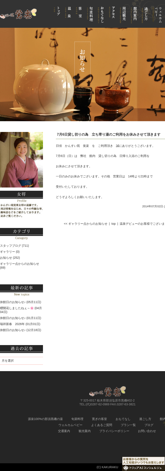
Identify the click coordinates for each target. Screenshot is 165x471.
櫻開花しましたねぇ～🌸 (17, 308)
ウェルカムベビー (70, 425)
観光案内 (85, 431)
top (114, 223)
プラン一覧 (128, 425)
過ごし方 (145, 419)
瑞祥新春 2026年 (12, 324)
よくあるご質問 (101, 425)
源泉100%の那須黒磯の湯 (45, 419)
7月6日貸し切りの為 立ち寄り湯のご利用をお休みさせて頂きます (108, 134)
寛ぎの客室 (99, 419)
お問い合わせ (147, 431)
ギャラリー (7, 251)
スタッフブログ (10, 245)
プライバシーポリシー (114, 431)
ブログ (148, 425)
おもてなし (123, 419)
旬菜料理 (77, 419)
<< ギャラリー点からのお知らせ (85, 223)
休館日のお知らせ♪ (13, 302)
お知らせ (6, 257)
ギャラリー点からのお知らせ (19, 263)
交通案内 (64, 431)
